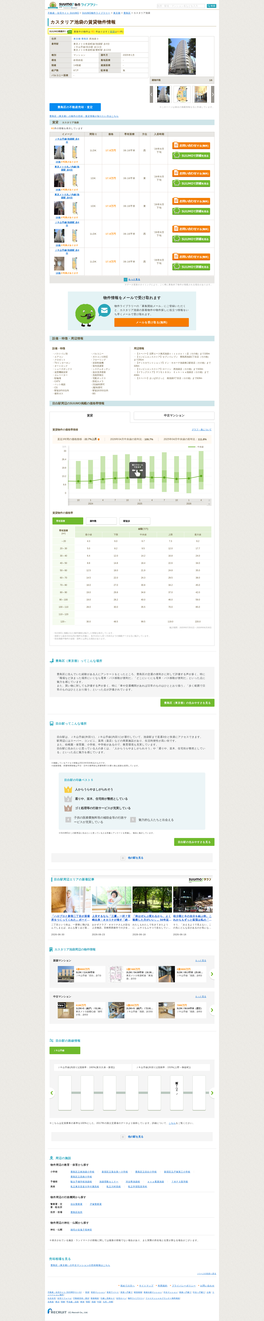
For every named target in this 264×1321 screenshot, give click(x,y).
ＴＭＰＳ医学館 (179, 1181)
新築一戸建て (185, 1292)
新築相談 (95, 1298)
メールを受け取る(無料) (151, 322)
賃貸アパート (113, 1292)
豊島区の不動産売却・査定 (75, 107)
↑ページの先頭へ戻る (206, 1274)
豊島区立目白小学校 (146, 1171)
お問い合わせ (207, 1285)
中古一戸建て (199, 1292)
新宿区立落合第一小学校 (115, 1171)
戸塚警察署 (96, 1204)
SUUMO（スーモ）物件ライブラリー (73, 5)
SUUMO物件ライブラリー (96, 13)
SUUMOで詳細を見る (191, 155)
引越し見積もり (107, 1298)
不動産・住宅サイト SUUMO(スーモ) (65, 1292)
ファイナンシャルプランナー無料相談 (163, 1298)
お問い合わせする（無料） (191, 146)
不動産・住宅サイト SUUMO (63, 13)
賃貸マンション (98, 1292)
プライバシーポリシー (184, 1285)
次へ (211, 1093)
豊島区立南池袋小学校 (82, 1171)
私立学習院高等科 (137, 1186)
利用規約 (162, 1285)
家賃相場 (138, 1292)
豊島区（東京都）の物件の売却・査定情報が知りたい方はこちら (84, 116)
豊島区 (127, 13)
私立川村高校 (114, 1186)
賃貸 (112, 31)
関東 (63, 1302)
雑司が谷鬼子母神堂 (81, 1229)
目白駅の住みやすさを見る (194, 842)
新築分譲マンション (153, 1292)
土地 (209, 1292)
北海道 (51, 1302)
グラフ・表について (202, 429)
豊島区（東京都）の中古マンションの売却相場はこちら (80, 1265)
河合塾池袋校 (133, 1181)
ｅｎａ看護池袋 (155, 1181)
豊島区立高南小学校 (81, 1176)
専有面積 (60, 521)
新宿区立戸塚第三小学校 (177, 1171)
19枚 (58, 273)
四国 (94, 1302)
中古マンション (171, 1292)
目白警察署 (76, 1204)
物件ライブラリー (136, 1298)
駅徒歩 (126, 521)
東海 (82, 1302)
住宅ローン (121, 1298)
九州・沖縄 (108, 1302)
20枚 (58, 162)
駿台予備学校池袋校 (81, 1181)
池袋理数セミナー (108, 1181)
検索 (213, 6)
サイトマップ (146, 1285)
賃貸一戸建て (126, 1292)
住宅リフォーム (64, 1298)
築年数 (93, 521)
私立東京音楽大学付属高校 (85, 1186)
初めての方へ (127, 1285)
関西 (88, 1302)
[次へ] (211, 974)
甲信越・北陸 (73, 1302)
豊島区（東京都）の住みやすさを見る (187, 702)
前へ (52, 1093)
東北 (57, 1302)
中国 (99, 1302)
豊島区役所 (76, 1212)
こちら (172, 1123)
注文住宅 (52, 1298)
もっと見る (200, 960)
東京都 (116, 13)
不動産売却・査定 (81, 1298)
